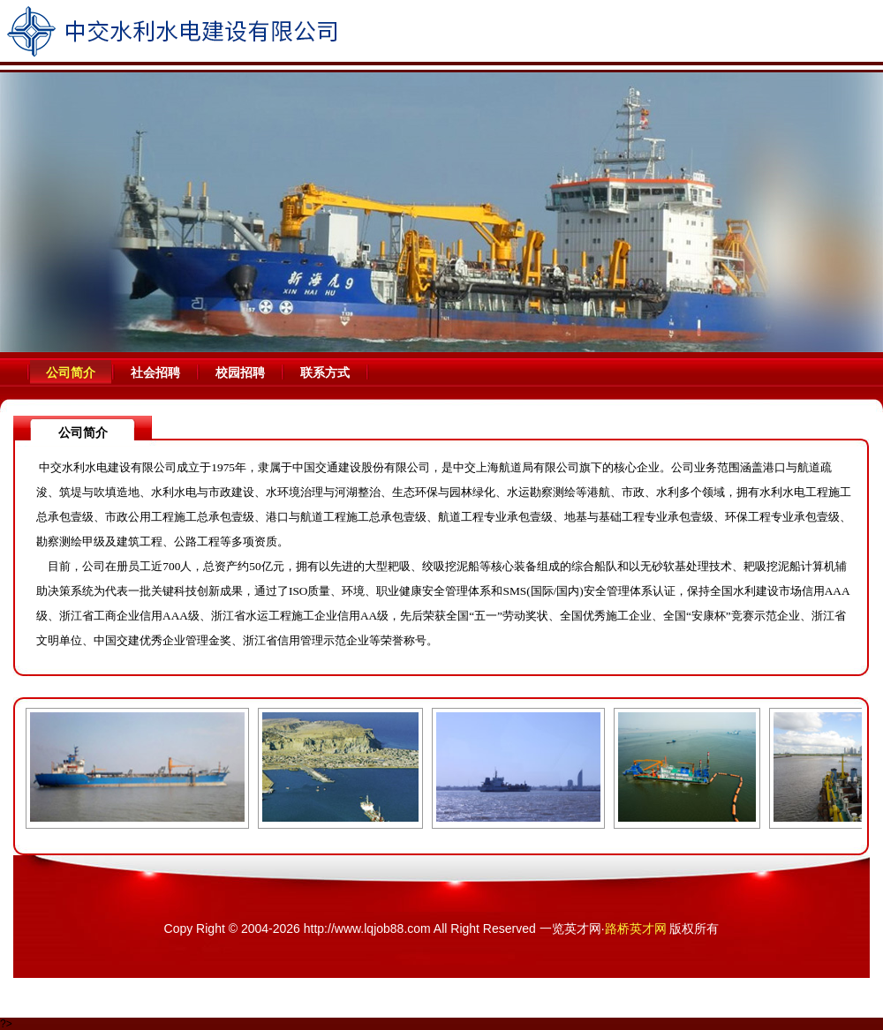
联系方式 (325, 372)
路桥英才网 (636, 928)
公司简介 (70, 372)
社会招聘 (155, 372)
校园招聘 (240, 372)
